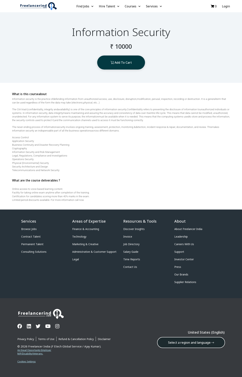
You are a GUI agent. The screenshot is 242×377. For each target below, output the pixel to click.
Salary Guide (130, 251)
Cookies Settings (26, 361)
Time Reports (131, 259)
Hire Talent (109, 6)
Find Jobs (85, 6)
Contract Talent (31, 236)
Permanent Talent (32, 244)
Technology (79, 236)
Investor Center (184, 259)
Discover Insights (134, 229)
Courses (133, 6)
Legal (75, 259)
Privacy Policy (25, 339)
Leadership (181, 236)
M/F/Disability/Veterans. (30, 353)
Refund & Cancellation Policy (76, 339)
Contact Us (130, 267)
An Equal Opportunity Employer (34, 350)
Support (179, 251)
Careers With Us (184, 244)
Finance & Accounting (85, 229)
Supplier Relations (185, 282)
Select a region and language (191, 342)
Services (154, 6)
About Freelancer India (188, 229)
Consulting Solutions (34, 251)
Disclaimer (104, 339)
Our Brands (181, 274)
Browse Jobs (29, 229)
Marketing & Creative (85, 244)
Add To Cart (121, 62)
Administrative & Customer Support (94, 251)
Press (177, 267)
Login (225, 6)
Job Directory (131, 244)
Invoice (127, 236)
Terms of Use (46, 339)
